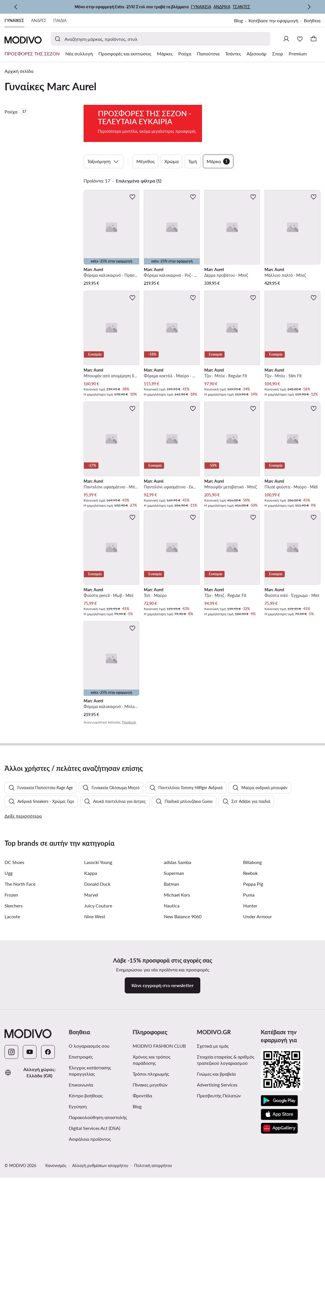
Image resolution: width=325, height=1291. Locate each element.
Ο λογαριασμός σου (89, 1205)
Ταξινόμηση (103, 191)
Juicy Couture (98, 1065)
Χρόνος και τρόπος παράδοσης (151, 1219)
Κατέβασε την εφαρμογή (273, 20)
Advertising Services (217, 1244)
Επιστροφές (81, 1216)
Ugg (9, 1032)
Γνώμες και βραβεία (216, 1233)
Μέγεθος (145, 191)
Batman (171, 1043)
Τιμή (192, 191)
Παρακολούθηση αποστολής (98, 1277)
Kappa (90, 1032)
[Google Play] (279, 1260)
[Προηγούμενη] (16, 7)
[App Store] (279, 1274)
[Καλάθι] (313, 39)
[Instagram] (11, 1211)
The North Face (20, 1043)
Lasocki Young (98, 1022)
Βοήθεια (312, 20)
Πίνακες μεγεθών (150, 1244)
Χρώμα (171, 191)
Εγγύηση (78, 1266)
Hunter (250, 1065)
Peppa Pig (253, 1043)
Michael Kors (177, 1054)
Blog (238, 20)
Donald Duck (97, 1043)
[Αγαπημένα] (300, 39)
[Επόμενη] (309, 7)
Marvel (91, 1054)
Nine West (94, 1076)
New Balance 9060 (182, 1076)
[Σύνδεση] (286, 39)
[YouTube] (30, 1211)
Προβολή (129, 751)
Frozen (11, 1054)
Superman (174, 1032)
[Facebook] (48, 1211)
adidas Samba (177, 1022)
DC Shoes (14, 1022)
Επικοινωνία (81, 1244)
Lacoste (12, 1076)
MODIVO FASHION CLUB (159, 1205)
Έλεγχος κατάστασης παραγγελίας (90, 1230)
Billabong (252, 1022)
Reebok (250, 1032)
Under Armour (257, 1076)
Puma (249, 1054)
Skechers (14, 1065)
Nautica (171, 1065)
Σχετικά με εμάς (213, 1205)
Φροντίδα (142, 1255)
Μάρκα (218, 191)
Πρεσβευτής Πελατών (219, 1255)
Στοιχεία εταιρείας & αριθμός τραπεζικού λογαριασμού (225, 1219)
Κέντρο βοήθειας (86, 1255)
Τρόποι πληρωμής (151, 1233)
